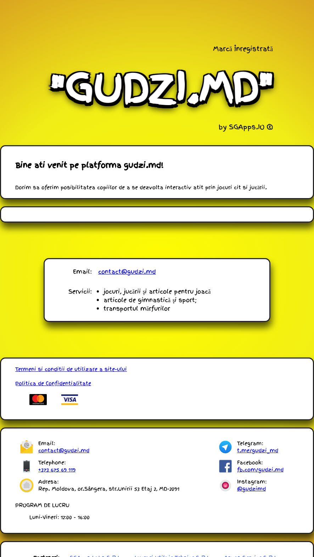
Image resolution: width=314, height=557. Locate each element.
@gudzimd (251, 488)
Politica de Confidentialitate (53, 383)
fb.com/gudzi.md (260, 469)
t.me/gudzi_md (257, 450)
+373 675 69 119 (56, 469)
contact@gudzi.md (127, 271)
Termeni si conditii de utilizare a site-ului (71, 369)
